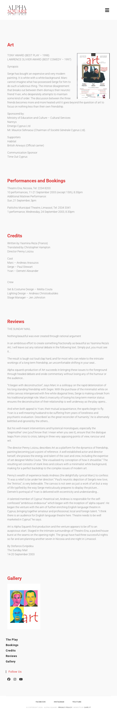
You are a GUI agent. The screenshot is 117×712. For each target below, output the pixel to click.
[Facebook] (8, 679)
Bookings (12, 645)
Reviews (11, 656)
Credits (11, 650)
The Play (12, 639)
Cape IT (87, 707)
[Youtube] (21, 679)
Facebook (41, 702)
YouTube (77, 702)
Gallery (11, 661)
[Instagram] (15, 679)
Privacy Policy (65, 707)
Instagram (59, 702)
